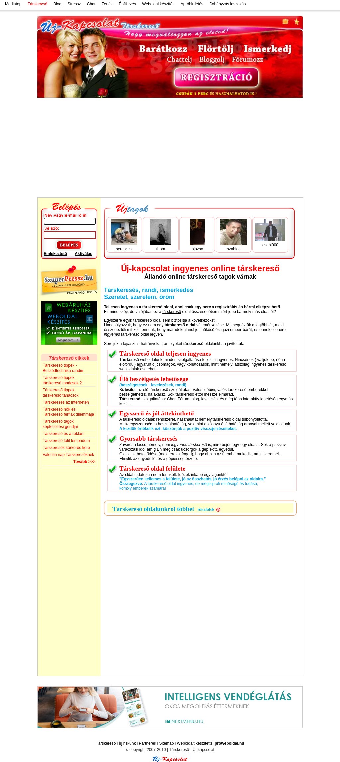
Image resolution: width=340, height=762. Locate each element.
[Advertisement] (170, 147)
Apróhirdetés (192, 4)
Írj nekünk (127, 743)
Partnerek (147, 743)
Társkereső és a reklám (63, 433)
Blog (57, 4)
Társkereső (106, 743)
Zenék (107, 4)
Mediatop (13, 4)
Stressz (74, 4)
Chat (91, 4)
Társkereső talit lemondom (66, 440)
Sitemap (166, 743)
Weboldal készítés (158, 4)
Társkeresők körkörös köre (66, 447)
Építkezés (127, 4)
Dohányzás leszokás (227, 4)
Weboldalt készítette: (210, 743)
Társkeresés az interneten (66, 402)
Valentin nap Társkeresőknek (68, 454)
